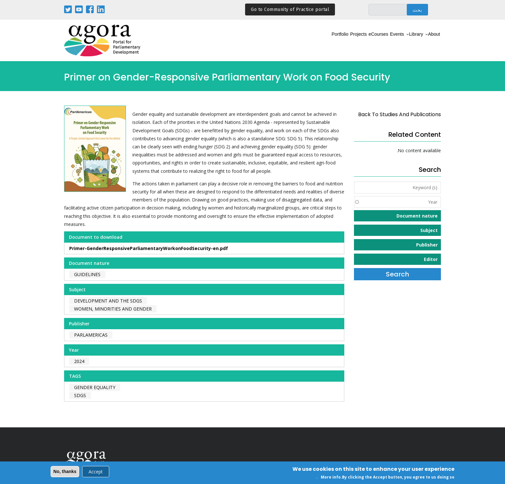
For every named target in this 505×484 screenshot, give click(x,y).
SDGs (80, 395)
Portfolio (300, 40)
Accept (96, 472)
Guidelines (87, 274)
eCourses (354, 40)
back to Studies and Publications (399, 114)
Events (380, 40)
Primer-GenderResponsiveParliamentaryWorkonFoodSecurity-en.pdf (148, 248)
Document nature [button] (417, 216)
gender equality (94, 387)
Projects (327, 40)
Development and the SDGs (108, 301)
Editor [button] (431, 259)
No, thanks (65, 471)
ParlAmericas (91, 335)
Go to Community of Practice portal (290, 9)
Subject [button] (429, 230)
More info (331, 477)
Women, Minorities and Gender (113, 309)
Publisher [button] (427, 245)
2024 (79, 361)
